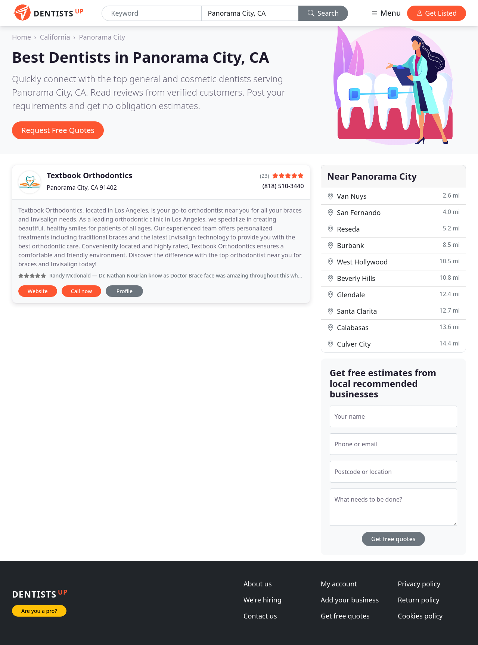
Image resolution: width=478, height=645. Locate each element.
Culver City (393, 343)
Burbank (393, 245)
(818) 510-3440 (283, 186)
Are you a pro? (39, 610)
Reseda (393, 228)
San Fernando (393, 212)
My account (339, 583)
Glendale (393, 294)
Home (21, 36)
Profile (125, 291)
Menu (386, 13)
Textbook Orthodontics (89, 175)
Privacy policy (419, 583)
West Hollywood (393, 261)
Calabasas (393, 327)
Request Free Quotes (57, 130)
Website (38, 291)
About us (257, 583)
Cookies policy (420, 615)
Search (323, 13)
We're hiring (262, 599)
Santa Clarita (393, 311)
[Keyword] (152, 13)
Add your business (350, 599)
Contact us (260, 615)
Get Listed (436, 13)
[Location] (249, 13)
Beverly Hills (393, 278)
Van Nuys (393, 196)
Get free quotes (393, 539)
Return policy (418, 599)
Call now (81, 291)
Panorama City (102, 36)
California (55, 36)
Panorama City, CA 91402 (82, 187)
